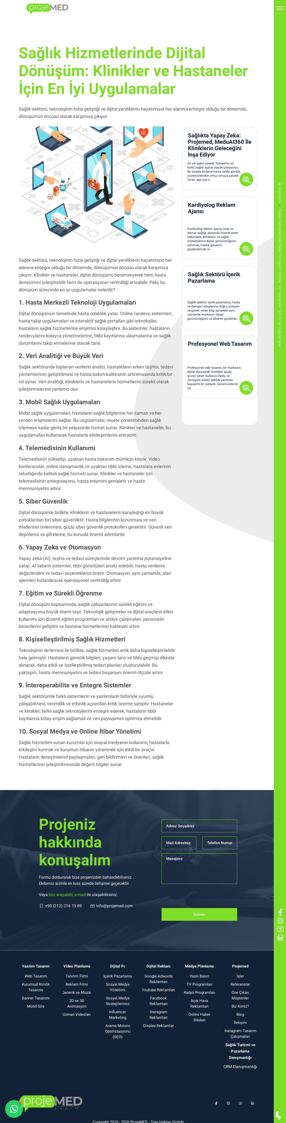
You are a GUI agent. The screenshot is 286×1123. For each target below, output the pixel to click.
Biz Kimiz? (240, 1006)
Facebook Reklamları (159, 1001)
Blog (240, 1014)
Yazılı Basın (199, 976)
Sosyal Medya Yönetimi (118, 987)
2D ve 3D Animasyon (76, 1003)
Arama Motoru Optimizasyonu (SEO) (117, 1031)
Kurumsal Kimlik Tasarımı (36, 987)
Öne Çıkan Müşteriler (240, 995)
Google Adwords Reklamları (158, 979)
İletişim (240, 1022)
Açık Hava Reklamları (199, 1003)
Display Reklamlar (158, 1025)
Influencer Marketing (117, 1015)
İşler (240, 976)
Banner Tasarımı (36, 998)
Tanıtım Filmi (77, 976)
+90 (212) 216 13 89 (60, 906)
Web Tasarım (36, 976)
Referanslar (240, 984)
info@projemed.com (111, 906)
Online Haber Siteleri (199, 1017)
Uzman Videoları (77, 1014)
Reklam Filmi (77, 984)
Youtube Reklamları (158, 990)
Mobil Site (35, 1006)
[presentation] (200, 898)
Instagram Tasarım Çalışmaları (240, 1034)
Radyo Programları (199, 992)
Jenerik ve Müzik (76, 992)
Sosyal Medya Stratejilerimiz (118, 1001)
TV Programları (199, 984)
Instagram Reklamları (159, 1015)
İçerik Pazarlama (118, 976)
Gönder (199, 914)
